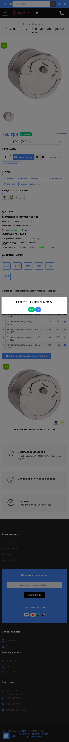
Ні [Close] (38, 309)
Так (31, 309)
